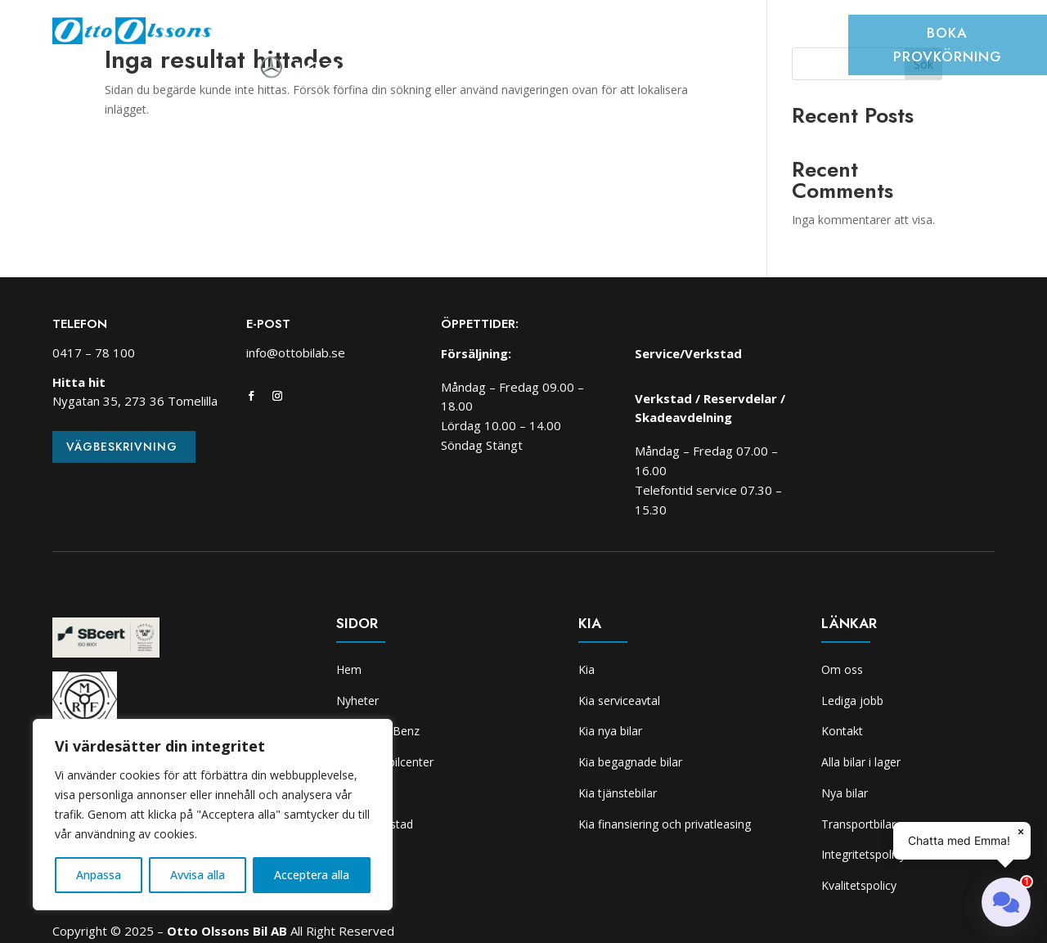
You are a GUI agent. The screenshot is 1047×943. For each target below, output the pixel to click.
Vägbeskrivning (121, 446)
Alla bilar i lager (861, 762)
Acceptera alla (311, 874)
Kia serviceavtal (619, 700)
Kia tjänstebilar (617, 793)
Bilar (377, 36)
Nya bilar (844, 793)
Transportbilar (858, 824)
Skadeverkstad (675, 36)
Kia (748, 36)
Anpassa (98, 874)
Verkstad (582, 36)
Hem (263, 36)
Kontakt (842, 731)
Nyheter (319, 36)
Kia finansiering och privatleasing (664, 824)
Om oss (798, 36)
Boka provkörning (947, 44)
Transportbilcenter (473, 36)
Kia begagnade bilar (630, 762)
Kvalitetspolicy (858, 885)
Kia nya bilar (610, 731)
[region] (213, 814)
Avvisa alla (197, 874)
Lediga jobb (852, 700)
